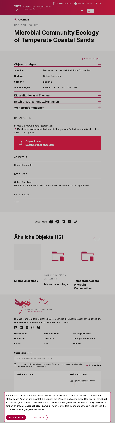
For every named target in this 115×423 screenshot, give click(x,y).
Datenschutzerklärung (37, 406)
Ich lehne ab (38, 417)
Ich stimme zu (16, 417)
